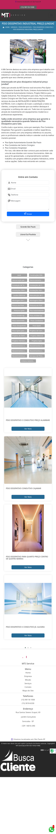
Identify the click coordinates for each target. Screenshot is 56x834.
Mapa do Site (28, 690)
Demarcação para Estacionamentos (19, 280)
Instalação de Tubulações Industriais (19, 285)
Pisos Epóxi (37, 326)
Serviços (28, 683)
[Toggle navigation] (51, 15)
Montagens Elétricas (37, 300)
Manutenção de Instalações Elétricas (37, 295)
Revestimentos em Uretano (19, 351)
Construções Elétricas (37, 275)
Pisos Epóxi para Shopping (19, 331)
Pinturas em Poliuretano (37, 305)
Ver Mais (28, 428)
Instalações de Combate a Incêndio (37, 285)
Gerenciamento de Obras (37, 280)
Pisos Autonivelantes (19, 321)
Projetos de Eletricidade (19, 336)
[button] (25, 648)
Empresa (28, 676)
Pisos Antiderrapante (19, 315)
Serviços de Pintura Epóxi (37, 356)
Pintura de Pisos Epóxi (19, 305)
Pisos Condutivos (37, 321)
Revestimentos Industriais (37, 351)
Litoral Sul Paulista (28, 234)
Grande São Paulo (28, 227)
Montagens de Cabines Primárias (19, 300)
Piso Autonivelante (37, 310)
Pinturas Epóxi (19, 310)
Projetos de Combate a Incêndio (37, 331)
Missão (28, 680)
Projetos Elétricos (36, 336)
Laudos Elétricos (19, 295)
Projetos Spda (37, 341)
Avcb (19, 275)
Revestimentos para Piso (19, 356)
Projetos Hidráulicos (19, 341)
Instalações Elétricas (19, 290)
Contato (28, 687)
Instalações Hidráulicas (37, 290)
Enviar (29, 214)
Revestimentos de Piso (37, 346)
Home (28, 672)
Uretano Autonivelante (28, 361)
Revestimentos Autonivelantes (19, 346)
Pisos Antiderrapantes (37, 315)
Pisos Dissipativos (19, 326)
